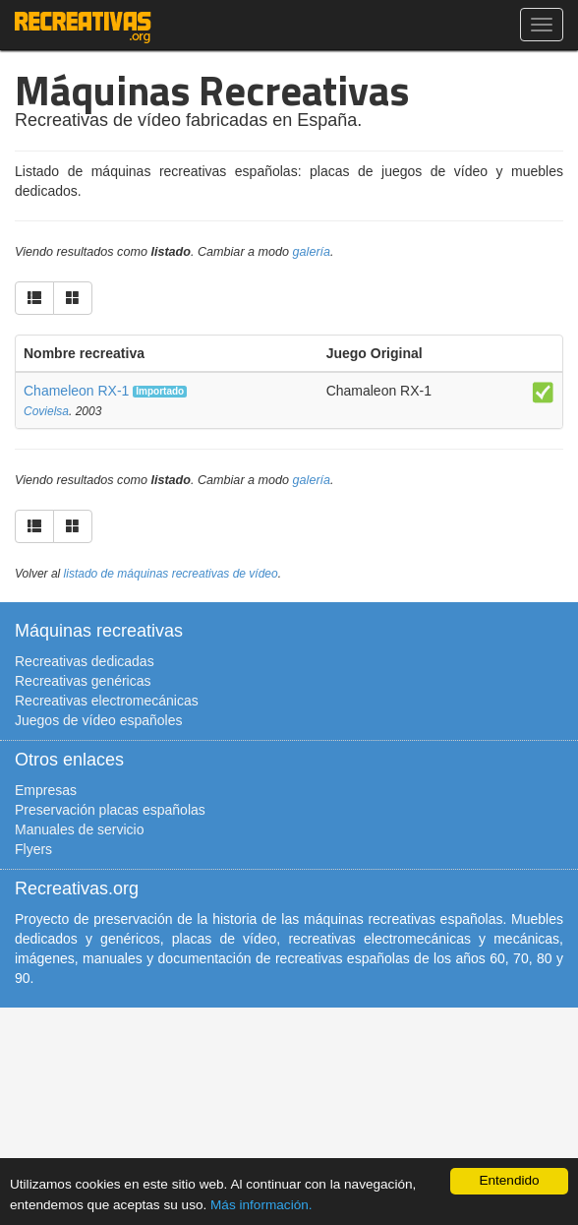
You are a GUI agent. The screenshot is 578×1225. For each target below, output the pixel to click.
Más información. (261, 1204)
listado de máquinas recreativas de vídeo (171, 574)
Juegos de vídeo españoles (98, 720)
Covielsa (46, 411)
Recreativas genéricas (83, 681)
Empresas (46, 790)
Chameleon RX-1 (76, 390)
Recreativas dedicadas (84, 661)
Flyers (33, 849)
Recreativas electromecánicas (107, 700)
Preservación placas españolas (110, 810)
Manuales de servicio (79, 829)
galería (312, 252)
